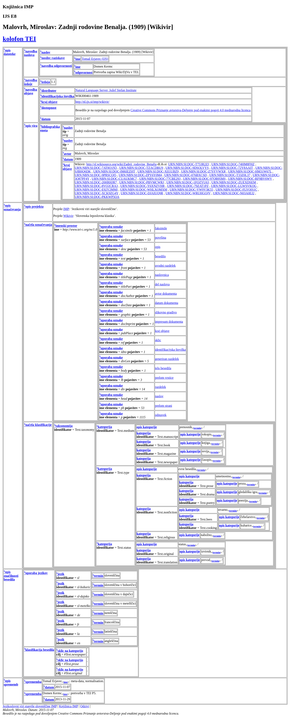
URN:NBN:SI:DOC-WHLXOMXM (143, 189)
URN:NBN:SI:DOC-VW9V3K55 (191, 189)
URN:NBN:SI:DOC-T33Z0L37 (229, 175)
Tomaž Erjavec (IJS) (95, 58)
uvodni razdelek (165, 265)
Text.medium (125, 430)
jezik (61, 574)
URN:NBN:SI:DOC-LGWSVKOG (234, 186)
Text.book (163, 445)
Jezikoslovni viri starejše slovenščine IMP (30, 706)
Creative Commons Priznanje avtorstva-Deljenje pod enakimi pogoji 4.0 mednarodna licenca (190, 110)
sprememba (33, 682)
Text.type (123, 472)
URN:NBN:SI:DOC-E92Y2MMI (96, 189)
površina (160, 237)
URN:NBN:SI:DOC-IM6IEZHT (114, 171)
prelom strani (163, 405)
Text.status (124, 547)
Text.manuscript (167, 436)
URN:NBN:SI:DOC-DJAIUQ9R (142, 193)
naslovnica (162, 275)
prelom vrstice (164, 377)
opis (158, 247)
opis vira (31, 125)
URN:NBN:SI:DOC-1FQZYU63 (187, 182)
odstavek (161, 415)
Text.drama (207, 494)
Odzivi (84, 706)
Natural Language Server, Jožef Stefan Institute (105, 90)
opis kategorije (147, 427)
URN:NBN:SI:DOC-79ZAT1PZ (188, 186)
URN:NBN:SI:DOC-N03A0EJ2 (233, 193)
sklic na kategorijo (70, 650)
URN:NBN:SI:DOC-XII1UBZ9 (158, 171)
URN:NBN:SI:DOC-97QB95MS (204, 178)
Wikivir (68, 215)
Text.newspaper (167, 462)
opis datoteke (10, 52)
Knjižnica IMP (68, 706)
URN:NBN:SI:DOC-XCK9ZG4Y (96, 193)
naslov (45, 52)
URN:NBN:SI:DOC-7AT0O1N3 (96, 168)
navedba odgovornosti (56, 66)
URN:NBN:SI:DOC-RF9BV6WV (250, 178)
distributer (48, 90)
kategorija (105, 427)
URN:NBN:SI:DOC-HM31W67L (250, 171)
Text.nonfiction (167, 512)
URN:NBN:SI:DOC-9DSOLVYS (187, 168)
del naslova (162, 284)
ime (78, 59)
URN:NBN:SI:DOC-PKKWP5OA (97, 197)
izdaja (45, 82)
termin (197, 428)
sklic (158, 340)
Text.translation (167, 562)
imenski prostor (66, 226)
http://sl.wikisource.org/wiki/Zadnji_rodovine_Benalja (121, 164)
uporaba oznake (112, 227)
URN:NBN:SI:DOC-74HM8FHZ (233, 164)
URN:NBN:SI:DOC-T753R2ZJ (188, 164)
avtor (67, 153)
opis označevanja (12, 207)
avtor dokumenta (166, 293)
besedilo (160, 256)
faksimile (161, 228)
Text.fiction (164, 479)
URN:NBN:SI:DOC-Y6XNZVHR (142, 186)
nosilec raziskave (53, 58)
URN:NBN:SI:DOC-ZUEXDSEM (233, 182)
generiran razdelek (167, 359)
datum (45, 119)
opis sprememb (11, 682)
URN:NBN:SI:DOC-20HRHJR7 (96, 182)
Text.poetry (207, 503)
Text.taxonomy (84, 429)
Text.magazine (166, 453)
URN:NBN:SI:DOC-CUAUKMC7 (114, 178)
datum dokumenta (166, 303)
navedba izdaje (30, 82)
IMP (66, 209)
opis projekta (34, 206)
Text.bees (206, 519)
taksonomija (64, 426)
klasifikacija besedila (39, 649)
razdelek (160, 387)
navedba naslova (30, 53)
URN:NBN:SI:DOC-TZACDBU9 (141, 168)
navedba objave (30, 91)
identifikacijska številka (57, 96)
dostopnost (48, 107)
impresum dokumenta (169, 321)
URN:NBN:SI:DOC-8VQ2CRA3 (96, 186)
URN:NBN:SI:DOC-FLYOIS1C (236, 189)
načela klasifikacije (38, 425)
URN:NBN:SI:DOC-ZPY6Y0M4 (140, 175)
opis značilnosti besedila (11, 575)
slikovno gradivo (166, 312)
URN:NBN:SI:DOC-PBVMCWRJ (141, 182)
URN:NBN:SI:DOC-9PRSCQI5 (95, 175)
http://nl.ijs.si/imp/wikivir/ (92, 101)
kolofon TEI (19, 38)
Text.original (165, 554)
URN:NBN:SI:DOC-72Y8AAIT (232, 168)
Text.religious (166, 537)
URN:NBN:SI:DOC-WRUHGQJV (188, 193)
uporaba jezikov (36, 573)
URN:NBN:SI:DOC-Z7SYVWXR (203, 171)
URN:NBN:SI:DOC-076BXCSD (185, 175)
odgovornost (84, 72)
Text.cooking (208, 528)
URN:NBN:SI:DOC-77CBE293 (159, 178)
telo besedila (163, 368)
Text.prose (206, 486)
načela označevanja (38, 225)
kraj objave (49, 102)
